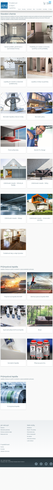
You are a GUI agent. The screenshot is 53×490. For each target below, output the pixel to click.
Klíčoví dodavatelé (31, 457)
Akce (34, 9)
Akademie (29, 450)
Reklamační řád (4, 457)
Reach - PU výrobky (31, 452)
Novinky (24, 9)
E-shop (50, 9)
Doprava (2, 450)
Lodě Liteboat (30, 463)
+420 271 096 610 (21, 484)
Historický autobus (31, 461)
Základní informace (5, 474)
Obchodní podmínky (5, 452)
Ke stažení (39, 9)
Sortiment (29, 9)
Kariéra (2, 469)
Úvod (19, 9)
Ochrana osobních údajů (6, 454)
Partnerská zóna (31, 454)
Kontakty (45, 9)
